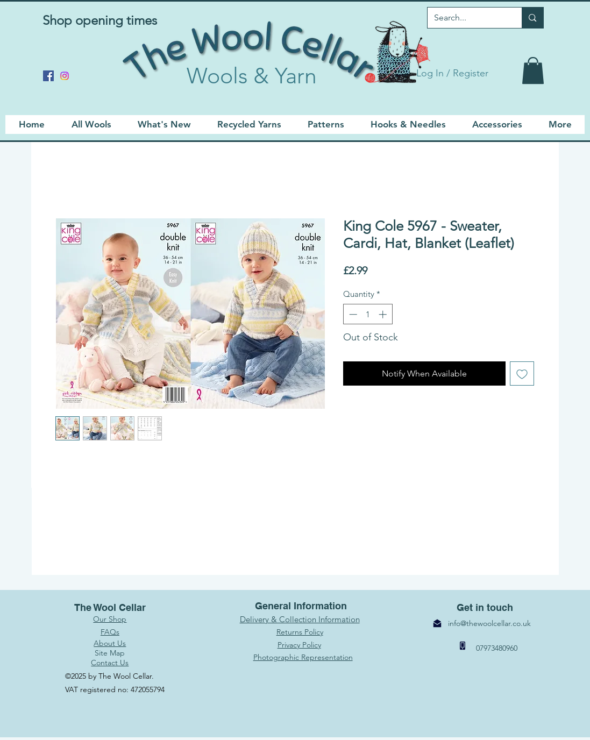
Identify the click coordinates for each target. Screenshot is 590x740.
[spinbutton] (367, 314)
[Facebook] (48, 75)
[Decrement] (352, 314)
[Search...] (467, 18)
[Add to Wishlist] (522, 373)
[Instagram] (64, 75)
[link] (533, 70)
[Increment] (383, 314)
